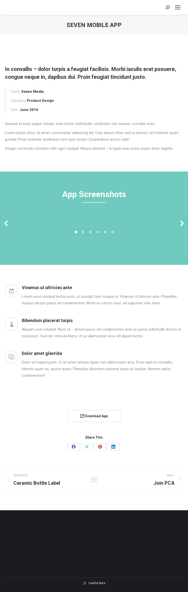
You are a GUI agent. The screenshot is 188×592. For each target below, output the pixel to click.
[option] (35, 221)
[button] (6, 224)
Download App (94, 416)
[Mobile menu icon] (178, 7)
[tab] (75, 231)
